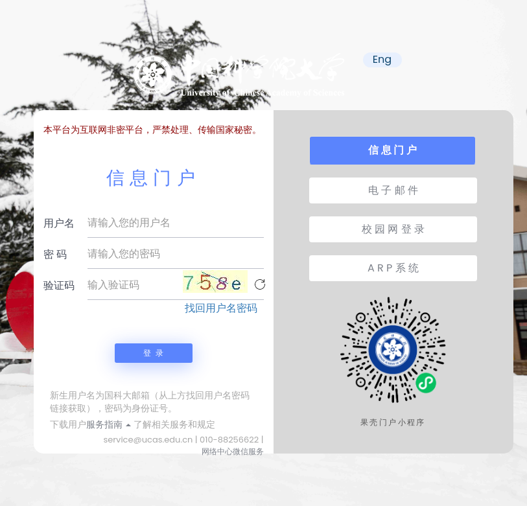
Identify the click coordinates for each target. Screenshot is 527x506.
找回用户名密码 (221, 308)
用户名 (59, 223)
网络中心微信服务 (233, 451)
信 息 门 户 (392, 150)
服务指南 (109, 424)
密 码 (55, 254)
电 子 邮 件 (393, 190)
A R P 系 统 (393, 267)
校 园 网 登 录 (393, 229)
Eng (382, 59)
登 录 (153, 352)
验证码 (59, 285)
